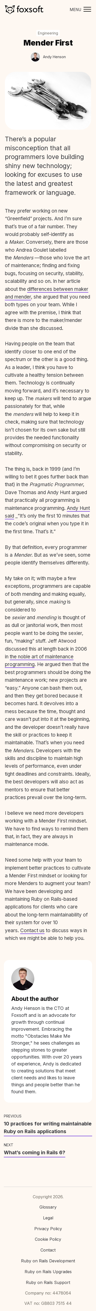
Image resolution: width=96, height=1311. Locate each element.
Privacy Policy (48, 1228)
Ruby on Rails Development (48, 1260)
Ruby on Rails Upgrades (48, 1271)
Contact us (32, 930)
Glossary (48, 1207)
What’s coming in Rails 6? (34, 1153)
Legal (48, 1217)
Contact (48, 1250)
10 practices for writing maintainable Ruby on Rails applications (48, 1127)
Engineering (48, 33)
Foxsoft (24, 9)
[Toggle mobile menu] (79, 9)
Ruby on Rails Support (48, 1282)
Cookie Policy (48, 1239)
